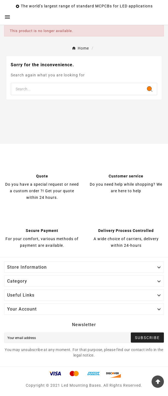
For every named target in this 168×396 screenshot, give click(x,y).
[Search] (77, 89)
